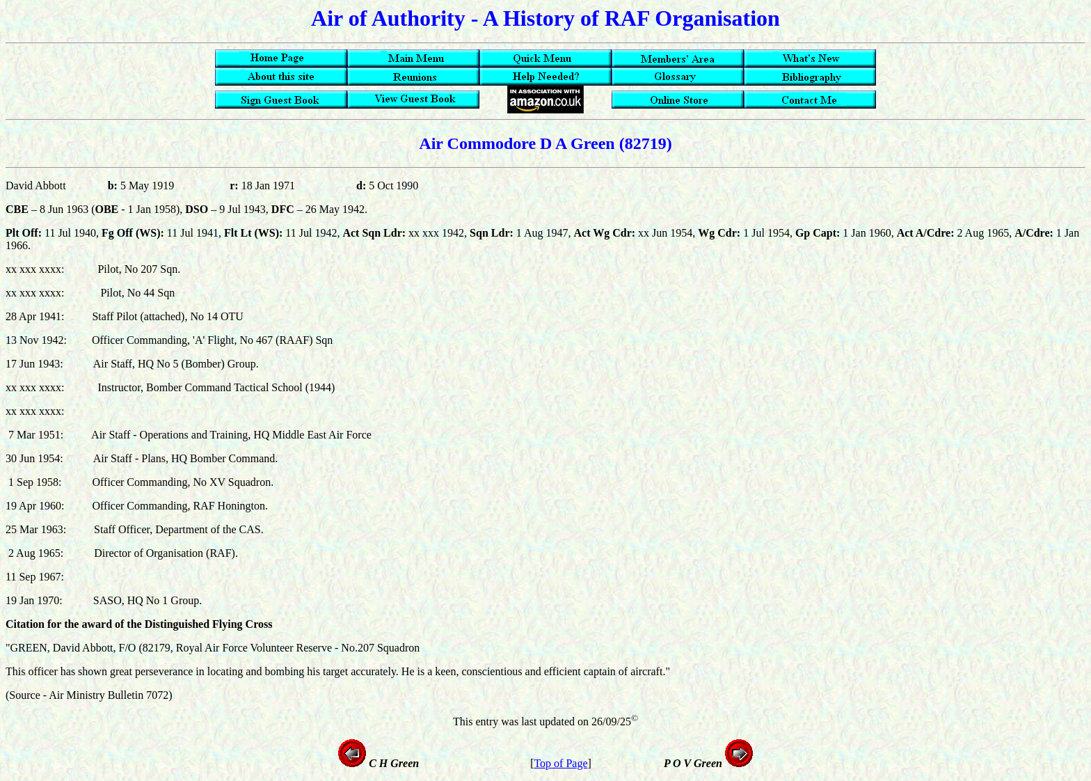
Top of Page (560, 763)
